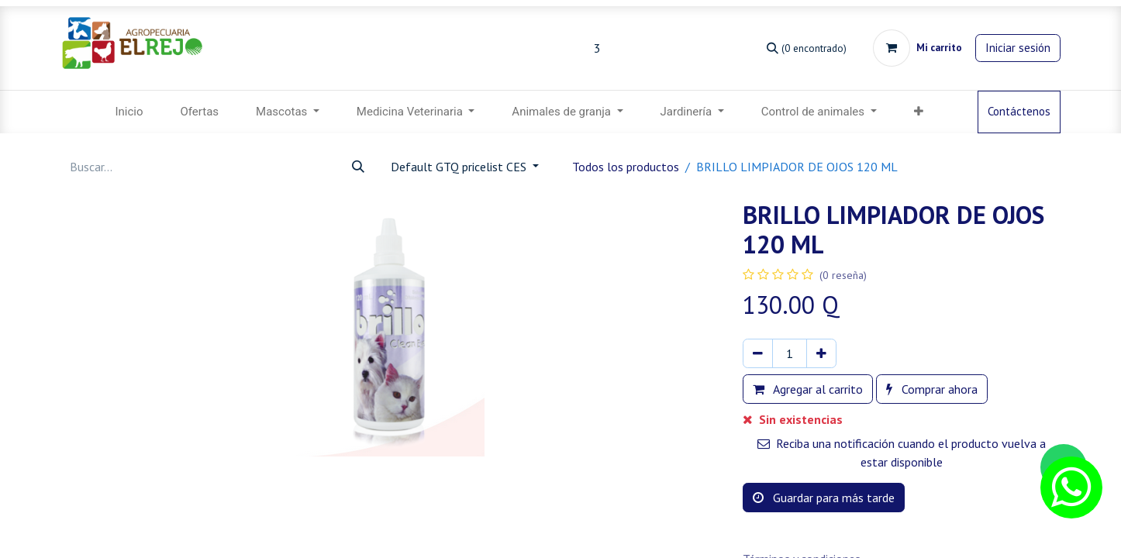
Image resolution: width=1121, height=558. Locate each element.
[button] (918, 112)
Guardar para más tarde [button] (824, 497)
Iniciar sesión (1017, 47)
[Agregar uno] (821, 353)
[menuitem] (128, 112)
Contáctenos (1019, 111)
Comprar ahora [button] (932, 389)
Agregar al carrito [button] (808, 389)
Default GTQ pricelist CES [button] (460, 166)
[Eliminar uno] (758, 353)
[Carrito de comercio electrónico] (917, 48)
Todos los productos (625, 166)
